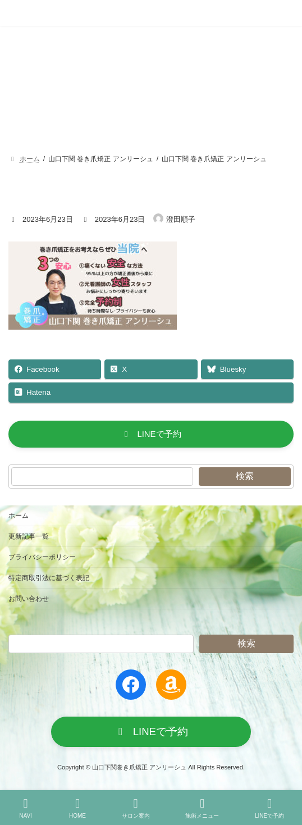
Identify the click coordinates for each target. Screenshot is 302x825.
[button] (151, 434)
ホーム (18, 515)
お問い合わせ (28, 599)
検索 (245, 476)
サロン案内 (136, 808)
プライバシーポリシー (42, 557)
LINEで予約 (269, 808)
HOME (77, 808)
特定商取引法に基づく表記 (48, 578)
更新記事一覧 (28, 536)
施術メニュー (202, 808)
